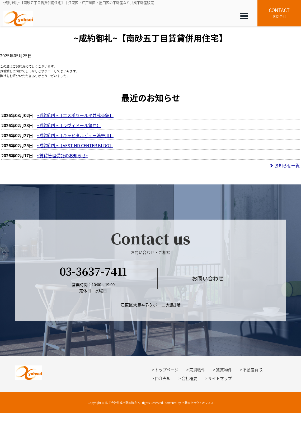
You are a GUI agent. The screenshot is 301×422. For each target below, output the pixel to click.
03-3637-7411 (93, 271)
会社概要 (189, 378)
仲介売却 (163, 378)
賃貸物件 (224, 370)
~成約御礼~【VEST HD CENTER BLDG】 (75, 145)
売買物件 (197, 370)
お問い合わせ (208, 278)
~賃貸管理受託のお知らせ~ (62, 155)
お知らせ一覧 (285, 165)
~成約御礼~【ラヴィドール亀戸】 (69, 125)
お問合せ (279, 13)
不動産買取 (252, 370)
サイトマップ (220, 378)
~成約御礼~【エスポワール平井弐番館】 (75, 115)
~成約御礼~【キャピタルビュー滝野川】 (75, 135)
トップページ (166, 370)
